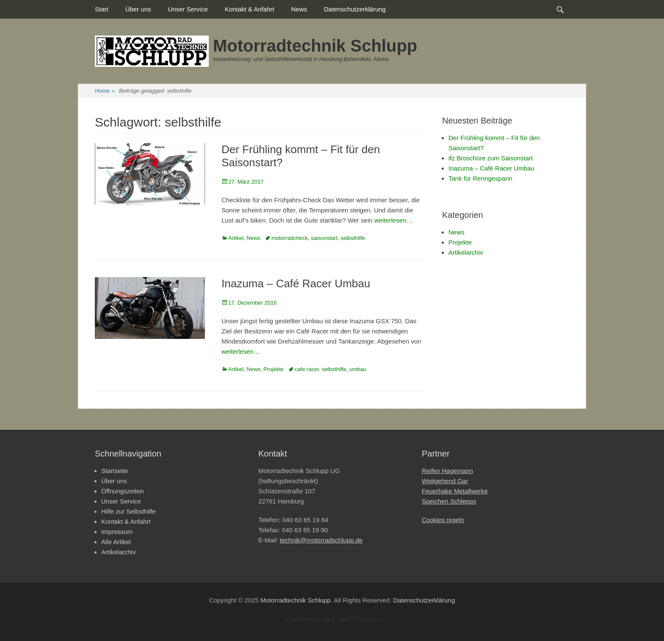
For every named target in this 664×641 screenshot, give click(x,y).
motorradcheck (289, 238)
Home (105, 91)
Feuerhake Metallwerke (455, 491)
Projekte (273, 369)
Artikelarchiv (465, 252)
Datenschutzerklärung (355, 9)
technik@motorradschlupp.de (321, 540)
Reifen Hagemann (447, 470)
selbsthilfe (352, 238)
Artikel (235, 238)
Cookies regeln (443, 519)
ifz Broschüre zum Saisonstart (490, 158)
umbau (357, 369)
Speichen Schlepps (449, 501)
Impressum (117, 531)
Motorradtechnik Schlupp (315, 45)
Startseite (114, 470)
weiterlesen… (393, 220)
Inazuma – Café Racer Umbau (295, 283)
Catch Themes (357, 618)
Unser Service (188, 9)
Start (101, 9)
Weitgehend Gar (445, 480)
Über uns (138, 9)
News (299, 9)
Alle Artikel (116, 541)
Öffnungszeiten (122, 491)
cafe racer (307, 369)
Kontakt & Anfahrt (249, 9)
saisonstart (324, 238)
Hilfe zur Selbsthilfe (128, 511)
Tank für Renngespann (480, 178)
